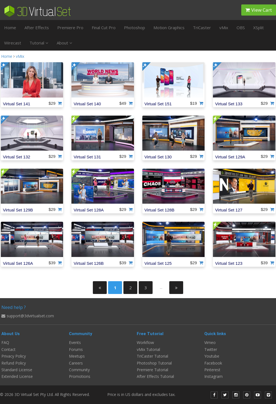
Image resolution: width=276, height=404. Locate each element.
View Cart (258, 10)
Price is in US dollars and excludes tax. (144, 394)
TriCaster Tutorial (152, 356)
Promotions (79, 376)
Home (10, 27)
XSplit (258, 27)
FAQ (5, 342)
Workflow (145, 342)
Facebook (213, 363)
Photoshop (134, 27)
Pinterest (212, 369)
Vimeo (210, 342)
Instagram (213, 376)
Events (75, 342)
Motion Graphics (169, 27)
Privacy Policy (13, 356)
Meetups (77, 356)
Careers (76, 363)
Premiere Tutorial (152, 369)
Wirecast (12, 43)
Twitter (210, 349)
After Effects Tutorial (155, 376)
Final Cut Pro (104, 27)
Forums (76, 349)
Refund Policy (13, 363)
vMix (223, 27)
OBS (241, 27)
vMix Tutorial (148, 349)
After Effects (36, 27)
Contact (8, 349)
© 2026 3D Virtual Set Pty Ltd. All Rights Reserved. (45, 394)
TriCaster (202, 27)
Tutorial (38, 43)
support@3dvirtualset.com (27, 315)
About (64, 43)
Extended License (17, 376)
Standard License (16, 369)
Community (79, 369)
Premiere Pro (70, 27)
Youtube (211, 356)
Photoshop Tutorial (154, 363)
